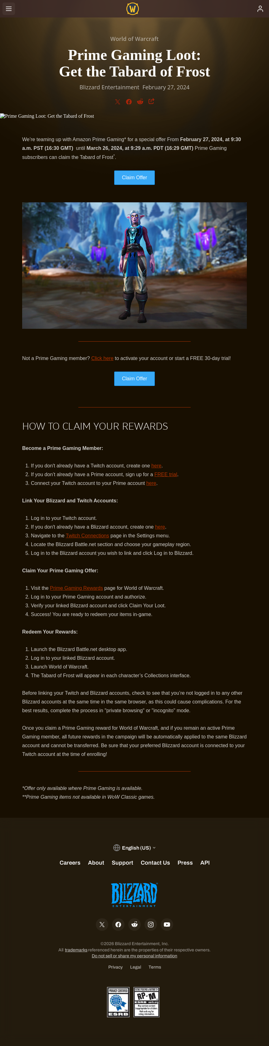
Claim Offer (134, 177)
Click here (102, 358)
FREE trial (165, 474)
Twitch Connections (87, 535)
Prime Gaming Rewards (76, 588)
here (156, 465)
